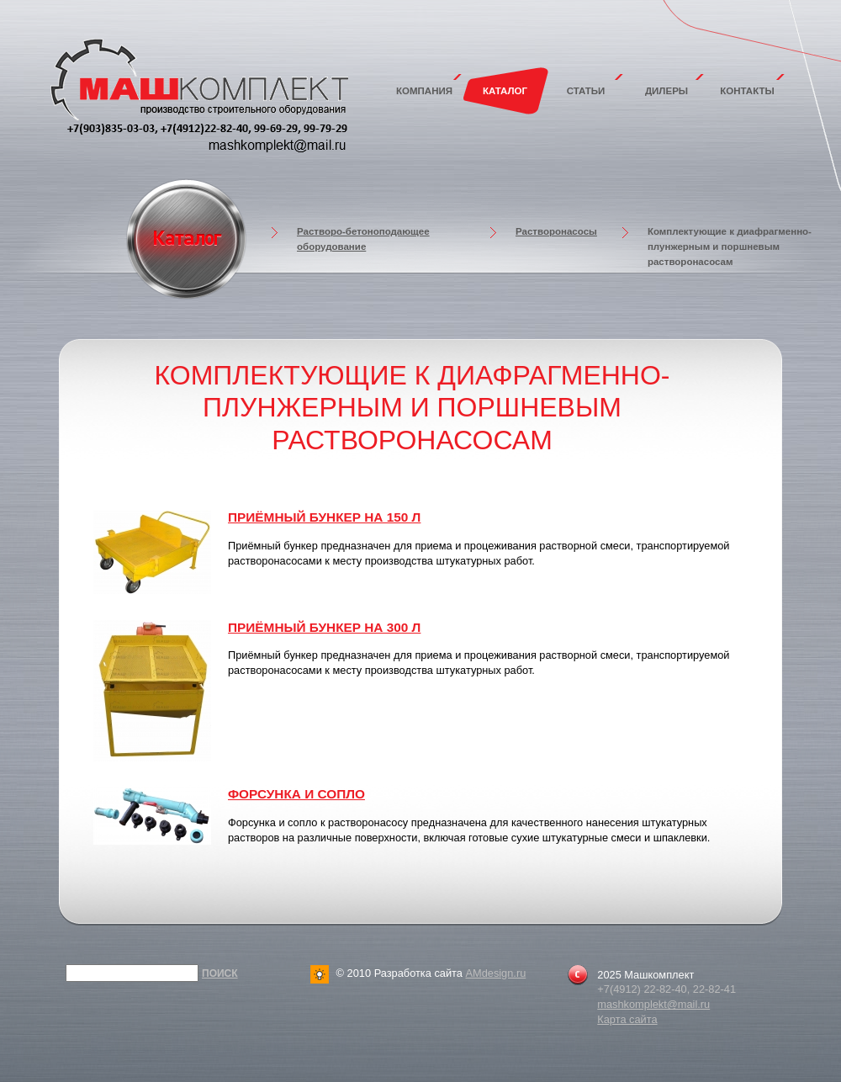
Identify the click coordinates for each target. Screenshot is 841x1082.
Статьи (586, 91)
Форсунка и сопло (296, 794)
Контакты (747, 91)
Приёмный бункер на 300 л (324, 627)
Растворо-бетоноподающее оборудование (363, 239)
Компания (424, 91)
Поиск (220, 973)
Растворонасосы (556, 231)
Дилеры (666, 91)
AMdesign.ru (495, 973)
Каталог (505, 91)
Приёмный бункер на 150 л (324, 517)
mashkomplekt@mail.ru (653, 1004)
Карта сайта (627, 1019)
